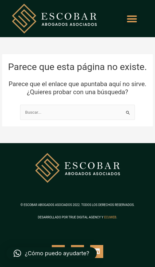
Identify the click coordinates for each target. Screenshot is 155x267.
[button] (132, 19)
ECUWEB (110, 217)
